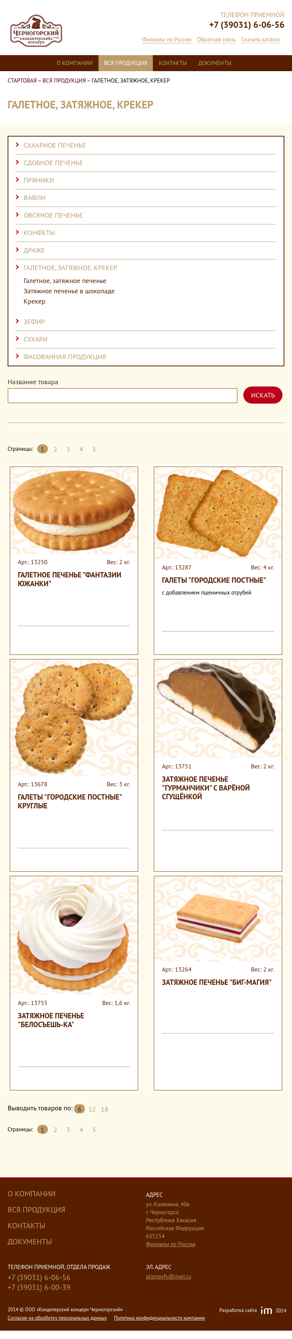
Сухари (36, 339)
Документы (215, 63)
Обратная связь (216, 39)
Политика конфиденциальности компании (159, 1318)
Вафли (35, 197)
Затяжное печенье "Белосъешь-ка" (51, 1020)
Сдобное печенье (53, 162)
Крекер (34, 301)
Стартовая (22, 80)
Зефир (34, 321)
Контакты (173, 63)
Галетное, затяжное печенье (65, 281)
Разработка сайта (252, 1311)
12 (92, 1109)
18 (104, 1109)
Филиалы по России (167, 39)
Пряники (39, 180)
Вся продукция (126, 63)
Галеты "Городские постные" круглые (70, 801)
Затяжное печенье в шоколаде (69, 291)
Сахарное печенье (55, 145)
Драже (34, 250)
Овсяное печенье (53, 215)
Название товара (33, 382)
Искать (263, 395)
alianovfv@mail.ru (168, 1276)
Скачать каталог (261, 39)
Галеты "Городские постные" (214, 580)
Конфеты (39, 232)
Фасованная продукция (65, 356)
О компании (74, 63)
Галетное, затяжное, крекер (70, 267)
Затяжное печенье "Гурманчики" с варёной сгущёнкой (206, 787)
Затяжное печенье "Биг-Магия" (217, 982)
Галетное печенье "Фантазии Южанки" (69, 579)
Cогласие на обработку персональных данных (57, 1318)
